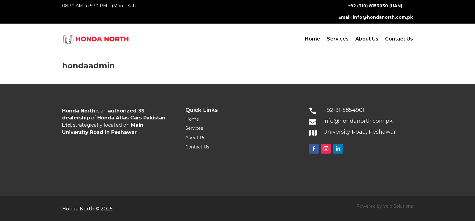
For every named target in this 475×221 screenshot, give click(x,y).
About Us (366, 39)
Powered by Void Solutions (384, 206)
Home (312, 39)
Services (338, 39)
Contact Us (399, 39)
